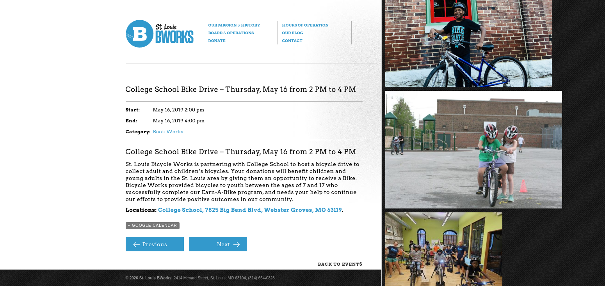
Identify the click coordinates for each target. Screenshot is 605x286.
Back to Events (340, 264)
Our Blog (292, 32)
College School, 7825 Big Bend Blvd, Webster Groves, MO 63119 (250, 210)
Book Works (168, 131)
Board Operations (231, 32)
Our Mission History (234, 25)
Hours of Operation (305, 25)
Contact (292, 40)
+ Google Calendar (152, 225)
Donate (217, 40)
